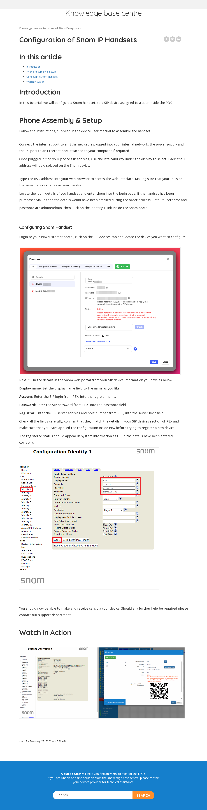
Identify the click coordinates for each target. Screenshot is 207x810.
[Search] (93, 795)
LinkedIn (178, 39)
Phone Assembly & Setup (41, 71)
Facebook (166, 39)
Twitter (172, 39)
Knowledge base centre (32, 28)
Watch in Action (35, 81)
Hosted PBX (56, 28)
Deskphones (73, 28)
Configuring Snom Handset (42, 76)
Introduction (33, 66)
